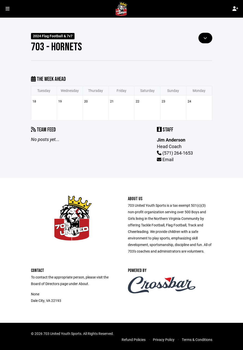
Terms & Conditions (197, 339)
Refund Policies (134, 339)
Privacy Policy (164, 339)
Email (165, 159)
